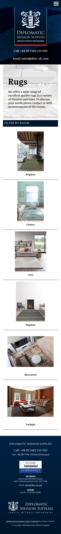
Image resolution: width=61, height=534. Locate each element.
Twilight (30, 425)
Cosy (30, 275)
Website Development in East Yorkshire (22, 521)
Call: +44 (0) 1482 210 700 (30, 51)
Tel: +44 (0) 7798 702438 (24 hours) (30, 455)
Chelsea (30, 225)
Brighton (31, 175)
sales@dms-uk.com (33, 485)
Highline (30, 325)
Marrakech (30, 375)
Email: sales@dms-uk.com (30, 58)
